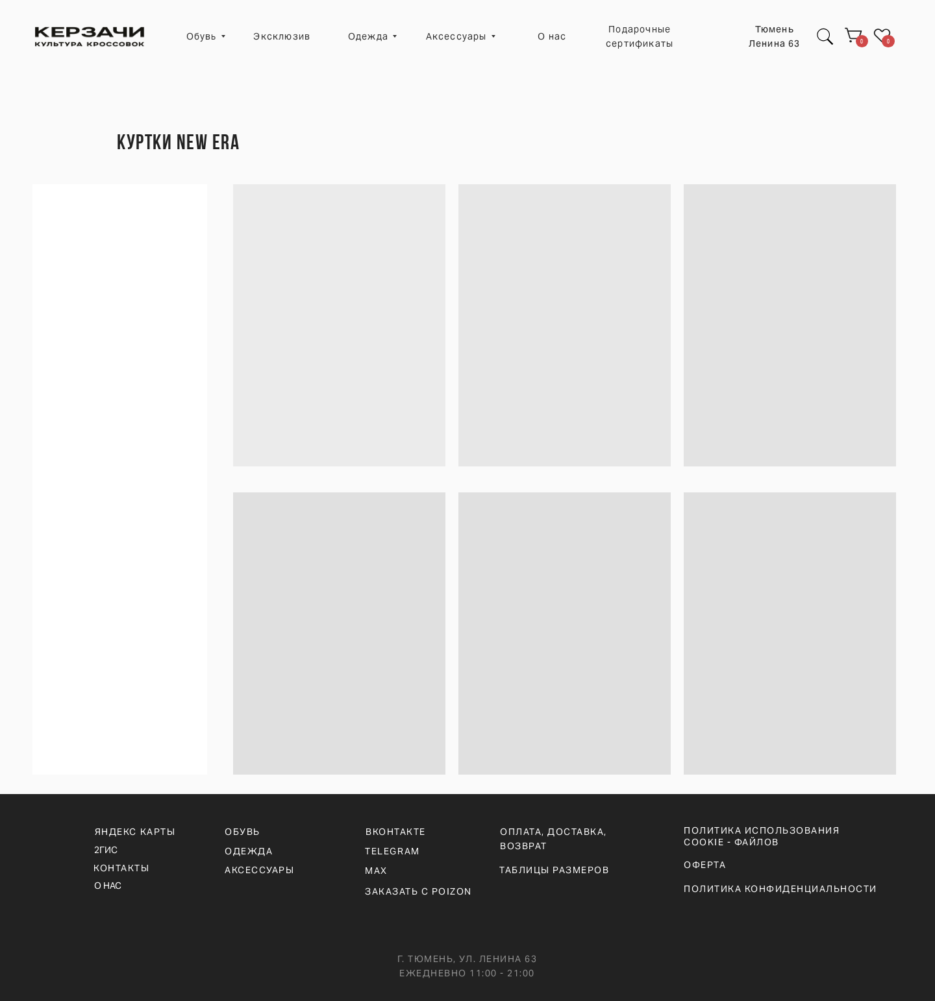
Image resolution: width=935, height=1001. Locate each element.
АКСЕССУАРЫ (259, 870)
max (376, 870)
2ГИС (106, 850)
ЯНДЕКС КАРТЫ (135, 832)
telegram (392, 851)
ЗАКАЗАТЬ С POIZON (418, 891)
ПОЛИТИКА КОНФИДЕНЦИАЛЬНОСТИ (780, 889)
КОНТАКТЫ (121, 868)
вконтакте (396, 832)
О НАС (107, 885)
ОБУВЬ (242, 832)
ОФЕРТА (705, 865)
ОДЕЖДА (249, 851)
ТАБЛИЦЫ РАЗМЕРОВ (554, 870)
